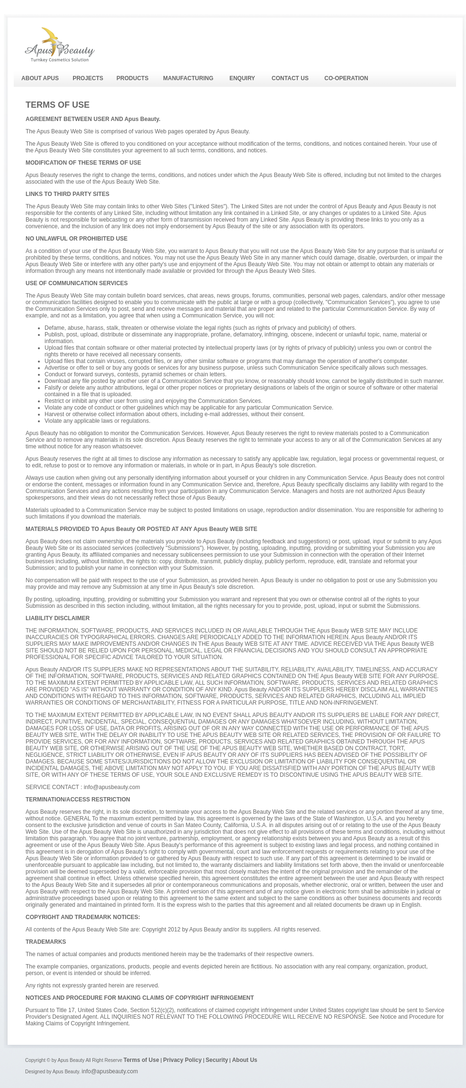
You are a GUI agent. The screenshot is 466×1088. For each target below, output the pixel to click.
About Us (244, 1060)
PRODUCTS (132, 78)
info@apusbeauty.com (110, 1071)
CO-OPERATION (346, 78)
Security (217, 1060)
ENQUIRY (242, 78)
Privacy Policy (182, 1060)
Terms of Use (141, 1060)
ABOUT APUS (40, 78)
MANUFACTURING (188, 78)
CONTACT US (290, 78)
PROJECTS (88, 78)
